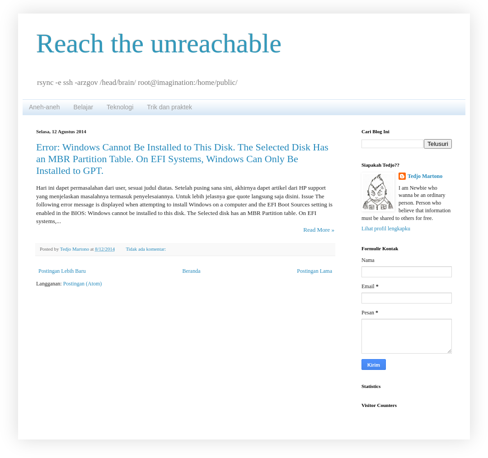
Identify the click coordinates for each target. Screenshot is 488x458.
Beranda (192, 271)
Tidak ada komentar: (146, 249)
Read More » (318, 229)
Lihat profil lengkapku (385, 228)
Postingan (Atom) (82, 283)
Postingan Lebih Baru (62, 271)
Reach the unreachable (159, 43)
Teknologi (120, 107)
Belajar (84, 107)
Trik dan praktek (169, 107)
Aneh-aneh (44, 107)
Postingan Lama (314, 271)
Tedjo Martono (425, 176)
